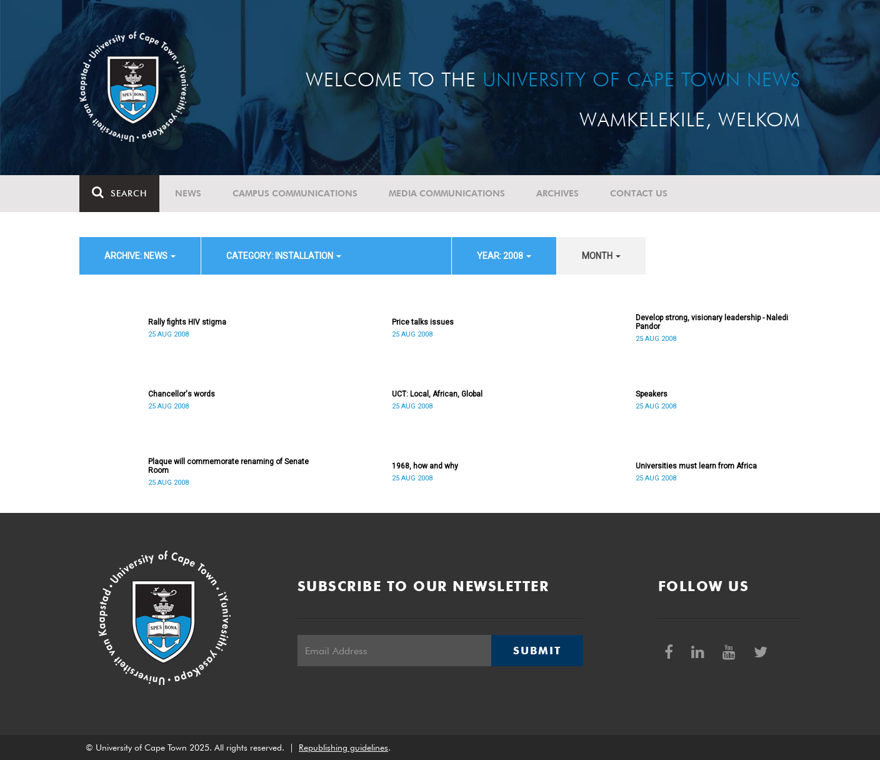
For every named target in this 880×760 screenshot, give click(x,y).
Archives (557, 193)
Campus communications (295, 193)
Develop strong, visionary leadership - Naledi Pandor (712, 322)
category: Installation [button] (283, 256)
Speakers (652, 394)
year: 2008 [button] (504, 256)
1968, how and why (425, 466)
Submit (537, 650)
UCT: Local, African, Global (437, 394)
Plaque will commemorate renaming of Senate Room (228, 466)
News (188, 193)
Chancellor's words (181, 394)
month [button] (601, 256)
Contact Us (639, 193)
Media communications (447, 193)
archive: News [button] (140, 256)
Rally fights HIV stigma (187, 322)
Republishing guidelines (343, 747)
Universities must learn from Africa (696, 466)
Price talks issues (423, 322)
